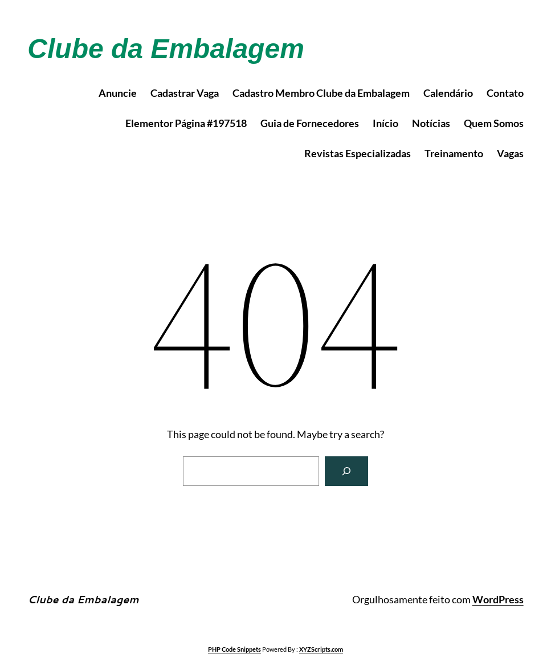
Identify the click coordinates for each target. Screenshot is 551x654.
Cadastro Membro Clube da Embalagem (321, 93)
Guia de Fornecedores (309, 123)
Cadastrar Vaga (184, 93)
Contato (505, 93)
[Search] (346, 471)
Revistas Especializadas (357, 153)
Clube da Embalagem (165, 49)
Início (385, 123)
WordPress (498, 599)
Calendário (448, 93)
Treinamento (454, 153)
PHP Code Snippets (234, 649)
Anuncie (118, 93)
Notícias (431, 123)
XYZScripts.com (321, 649)
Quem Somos (494, 123)
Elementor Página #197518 (186, 123)
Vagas (510, 153)
